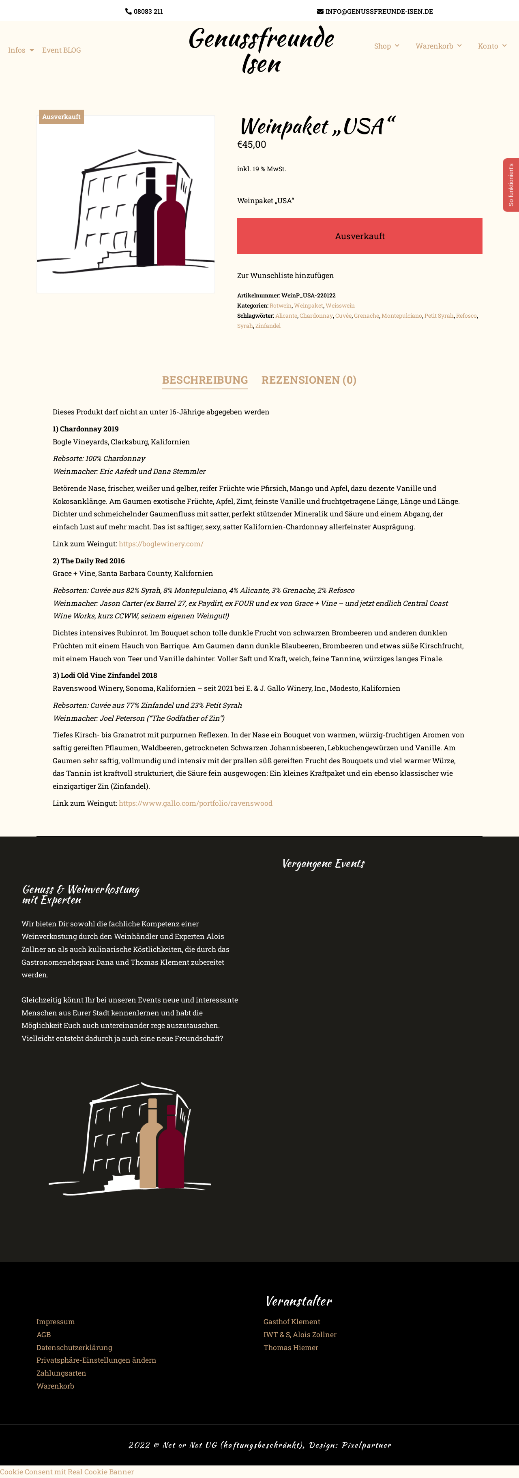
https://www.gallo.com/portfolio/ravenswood (195, 803)
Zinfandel (268, 325)
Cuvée (343, 315)
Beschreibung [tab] (205, 379)
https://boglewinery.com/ (161, 543)
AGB (43, 1334)
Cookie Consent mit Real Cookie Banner (67, 1471)
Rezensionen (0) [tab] (309, 379)
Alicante (286, 315)
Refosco (466, 315)
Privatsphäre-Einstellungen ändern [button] (96, 1360)
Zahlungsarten (61, 1373)
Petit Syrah (439, 315)
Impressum (55, 1321)
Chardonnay (316, 315)
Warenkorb (439, 45)
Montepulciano (402, 315)
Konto (492, 45)
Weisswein (340, 305)
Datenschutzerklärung (74, 1347)
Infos (21, 50)
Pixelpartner (366, 1444)
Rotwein (281, 305)
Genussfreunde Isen (259, 50)
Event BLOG (61, 50)
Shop (386, 45)
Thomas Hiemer (291, 1347)
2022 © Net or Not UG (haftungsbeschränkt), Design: (234, 1444)
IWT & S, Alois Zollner (300, 1334)
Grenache (366, 315)
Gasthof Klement (292, 1321)
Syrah (245, 325)
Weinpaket (308, 305)
